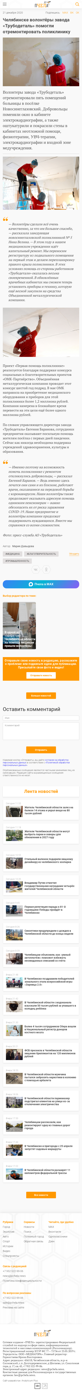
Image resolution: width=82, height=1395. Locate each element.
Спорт (6, 1241)
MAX (65, 12)
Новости (29, 1226)
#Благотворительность (41, 554)
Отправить (41, 749)
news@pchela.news (14, 1275)
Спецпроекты (11, 1255)
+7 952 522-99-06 (13, 1271)
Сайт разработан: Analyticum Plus (20, 1381)
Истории (8, 1246)
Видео (6, 1251)
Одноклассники (58, 1236)
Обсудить (74, 554)
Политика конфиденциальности (22, 1280)
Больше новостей (41, 695)
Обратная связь (33, 1241)
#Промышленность (17, 561)
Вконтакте (55, 1231)
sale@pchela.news (13, 1302)
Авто (6, 1236)
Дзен (51, 1241)
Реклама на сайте (13, 1307)
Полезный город (34, 1236)
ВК (72, 12)
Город (6, 1226)
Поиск (27, 1231)
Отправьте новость (41, 675)
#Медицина (12, 554)
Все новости (41, 1195)
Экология (8, 1231)
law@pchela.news (24, 1375)
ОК (77, 12)
